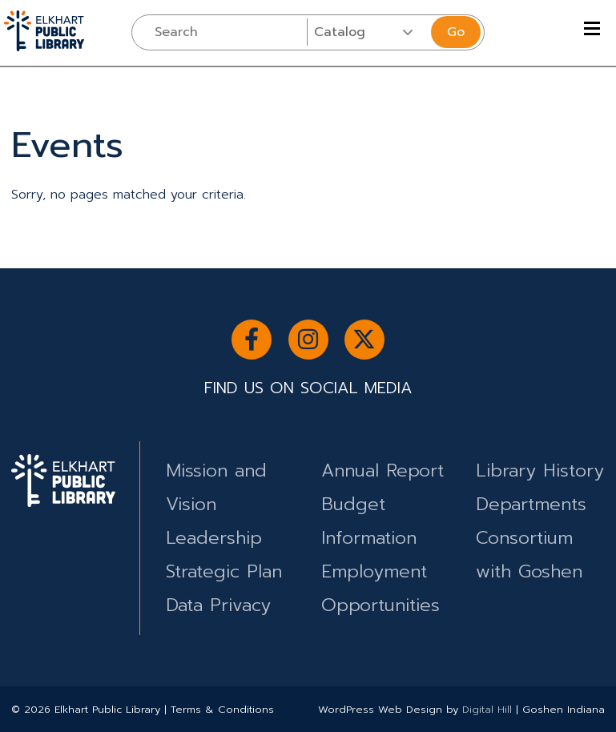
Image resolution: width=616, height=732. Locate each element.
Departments (531, 504)
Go (456, 32)
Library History (540, 470)
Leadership (214, 538)
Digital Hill (487, 709)
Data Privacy (218, 605)
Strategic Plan (224, 571)
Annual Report (382, 470)
